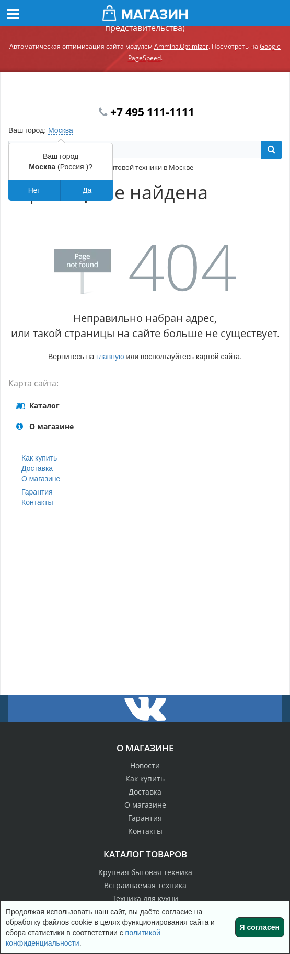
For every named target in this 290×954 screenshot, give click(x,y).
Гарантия (37, 492)
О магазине (40, 479)
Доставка (37, 468)
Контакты (37, 502)
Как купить (39, 458)
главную (110, 356)
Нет (34, 190)
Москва (60, 130)
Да (87, 190)
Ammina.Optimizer (181, 46)
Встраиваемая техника (145, 885)
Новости (145, 766)
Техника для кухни (145, 898)
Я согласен (260, 927)
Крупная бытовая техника (145, 872)
